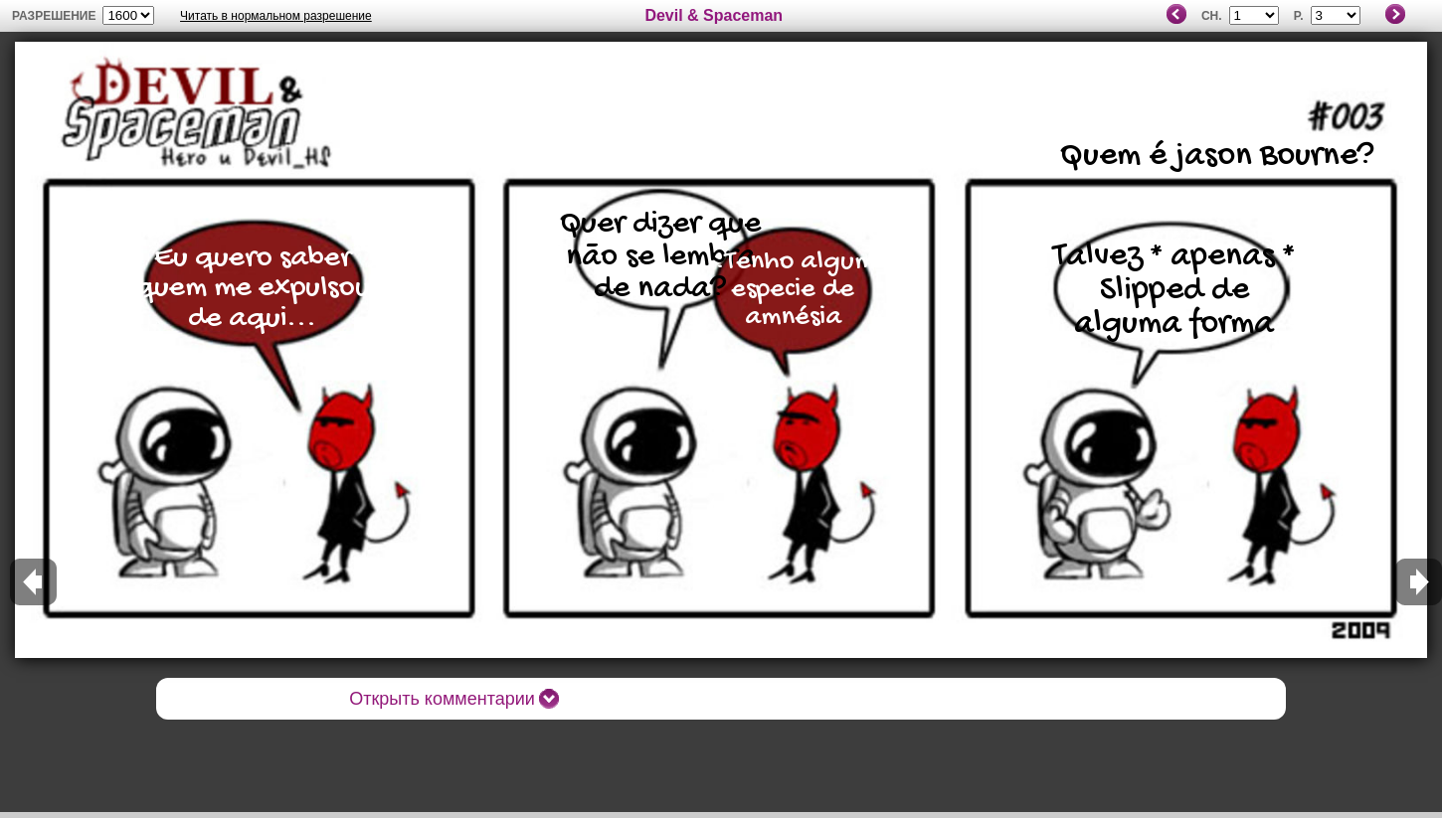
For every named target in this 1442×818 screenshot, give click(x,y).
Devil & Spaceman (713, 15)
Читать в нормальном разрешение (276, 16)
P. (1299, 16)
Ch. (1211, 16)
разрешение (54, 16)
